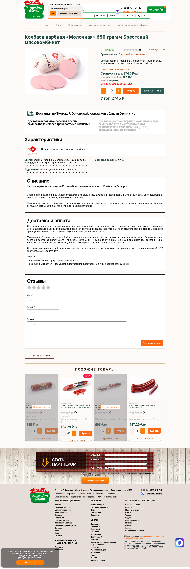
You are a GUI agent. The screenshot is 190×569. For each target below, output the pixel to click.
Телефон (95, 461)
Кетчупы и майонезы (99, 509)
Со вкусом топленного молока (103, 543)
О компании (60, 495)
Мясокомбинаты (62, 498)
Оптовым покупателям (107, 498)
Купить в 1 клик (152, 92)
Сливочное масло (132, 506)
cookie (41, 553)
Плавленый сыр (132, 522)
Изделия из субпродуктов (65, 527)
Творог (128, 516)
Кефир (128, 527)
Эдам (93, 556)
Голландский (96, 536)
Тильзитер (95, 549)
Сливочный (95, 528)
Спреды (128, 509)
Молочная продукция (140, 502)
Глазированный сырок (134, 532)
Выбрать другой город (74, 13)
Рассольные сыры (98, 551)
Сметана (128, 514)
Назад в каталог (41, 357)
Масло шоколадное (133, 511)
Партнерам (71, 495)
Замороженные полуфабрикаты (66, 543)
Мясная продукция (67, 502)
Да (58, 13)
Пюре (93, 511)
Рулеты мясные (61, 514)
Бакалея (96, 502)
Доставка (148, 17)
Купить (131, 92)
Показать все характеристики (115, 71)
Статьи (135, 17)
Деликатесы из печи (63, 511)
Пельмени (59, 548)
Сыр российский (97, 546)
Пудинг (128, 519)
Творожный (95, 531)
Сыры (94, 521)
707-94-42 (151, 491)
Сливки (128, 529)
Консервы (95, 516)
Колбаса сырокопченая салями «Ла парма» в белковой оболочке (76, 408)
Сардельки (59, 519)
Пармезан (95, 525)
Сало (57, 535)
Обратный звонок (126, 11)
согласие (92, 474)
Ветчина (58, 529)
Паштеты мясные (62, 522)
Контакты (120, 17)
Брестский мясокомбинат (133, 55)
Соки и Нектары (97, 506)
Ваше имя (95, 456)
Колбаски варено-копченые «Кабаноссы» (142, 408)
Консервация (96, 514)
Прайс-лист (104, 17)
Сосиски (58, 516)
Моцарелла (95, 554)
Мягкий (94, 559)
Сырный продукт (98, 562)
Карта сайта (76, 498)
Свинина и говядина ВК (64, 509)
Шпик (57, 532)
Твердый (94, 541)
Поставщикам (89, 498)
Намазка (58, 537)
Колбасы (58, 506)
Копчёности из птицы (64, 524)
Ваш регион (96, 469)
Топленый (95, 533)
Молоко (128, 524)
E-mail (94, 465)
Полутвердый (96, 538)
